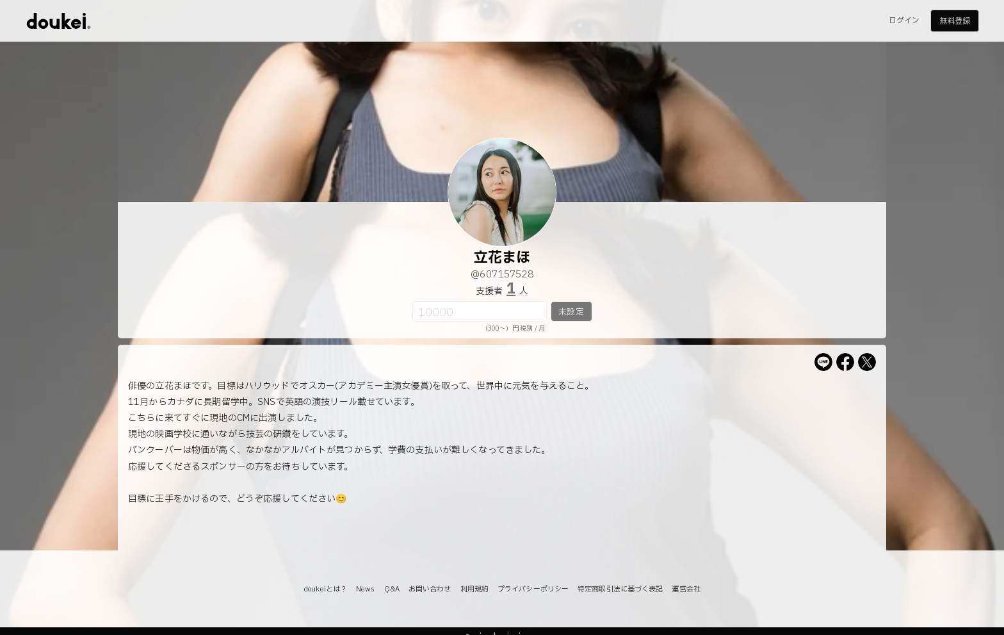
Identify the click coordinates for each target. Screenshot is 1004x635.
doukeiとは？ (325, 589)
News (365, 589)
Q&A (392, 589)
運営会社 (686, 589)
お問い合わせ (430, 589)
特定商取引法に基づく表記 (620, 589)
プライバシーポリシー (533, 589)
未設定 (570, 312)
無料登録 (954, 21)
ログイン (904, 20)
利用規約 (474, 589)
